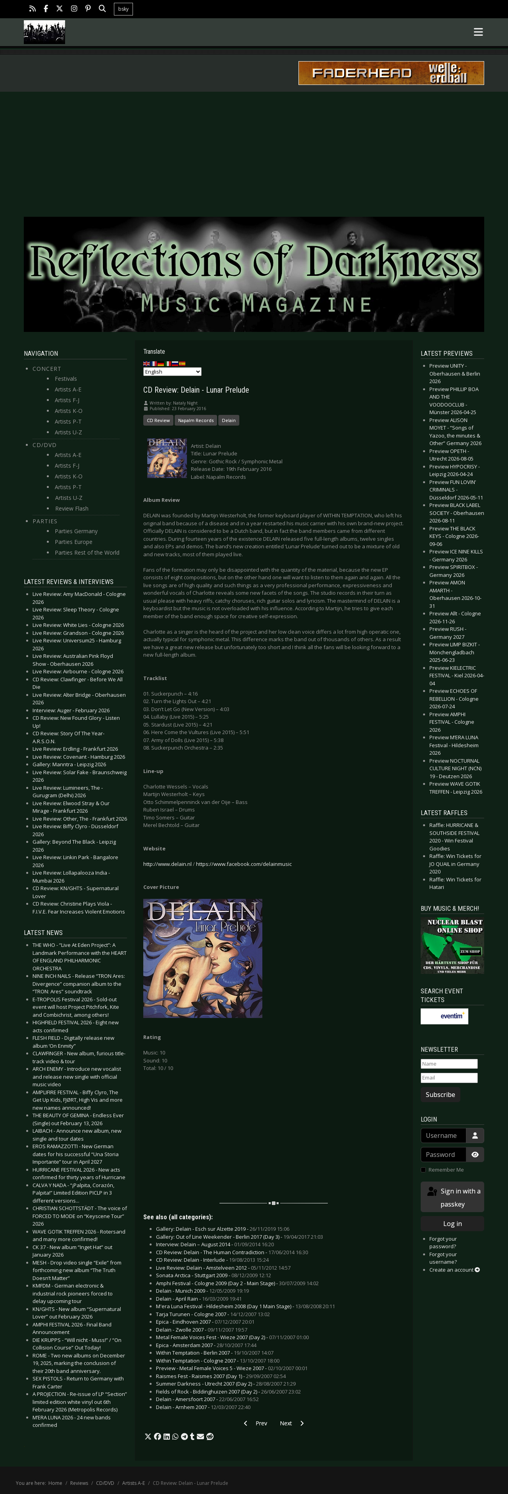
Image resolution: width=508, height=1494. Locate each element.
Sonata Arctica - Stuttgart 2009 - (213, 1275)
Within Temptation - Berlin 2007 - (214, 1352)
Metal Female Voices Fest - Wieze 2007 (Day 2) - (232, 1337)
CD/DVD (45, 445)
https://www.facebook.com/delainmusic (244, 863)
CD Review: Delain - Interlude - (212, 1259)
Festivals (66, 378)
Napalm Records (196, 420)
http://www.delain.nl (167, 863)
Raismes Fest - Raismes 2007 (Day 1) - (221, 1376)
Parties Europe (73, 542)
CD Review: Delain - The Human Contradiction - (232, 1252)
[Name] (449, 1064)
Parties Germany (76, 531)
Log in (452, 1223)
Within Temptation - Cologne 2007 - (217, 1360)
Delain (229, 420)
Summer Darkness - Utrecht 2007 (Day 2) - (226, 1383)
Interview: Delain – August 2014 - (215, 1244)
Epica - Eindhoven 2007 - (205, 1321)
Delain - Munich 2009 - (202, 1290)
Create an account (454, 1269)
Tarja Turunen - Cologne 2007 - (213, 1314)
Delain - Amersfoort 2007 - (207, 1399)
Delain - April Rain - (199, 1298)
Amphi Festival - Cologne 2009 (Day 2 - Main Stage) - (237, 1283)
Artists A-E (68, 389)
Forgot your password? (443, 1242)
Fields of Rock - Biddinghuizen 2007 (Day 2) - (228, 1391)
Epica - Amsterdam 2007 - (206, 1345)
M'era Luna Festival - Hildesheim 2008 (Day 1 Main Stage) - (245, 1306)
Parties (45, 521)
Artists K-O (69, 410)
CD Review (158, 420)
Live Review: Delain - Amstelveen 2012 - (223, 1267)
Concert (47, 368)
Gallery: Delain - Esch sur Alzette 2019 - (222, 1228)
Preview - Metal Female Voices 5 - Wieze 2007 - (232, 1368)
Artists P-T (68, 421)
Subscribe (440, 1094)
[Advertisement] (254, 151)
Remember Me (446, 1169)
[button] (148, 1436)
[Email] (449, 1078)
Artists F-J (67, 400)
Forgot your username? (443, 1258)
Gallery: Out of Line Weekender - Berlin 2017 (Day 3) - (239, 1236)
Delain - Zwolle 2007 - (201, 1329)
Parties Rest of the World (87, 552)
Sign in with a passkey (453, 1197)
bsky (123, 9)
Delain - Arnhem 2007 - (203, 1407)
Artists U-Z (68, 432)
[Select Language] (172, 371)
